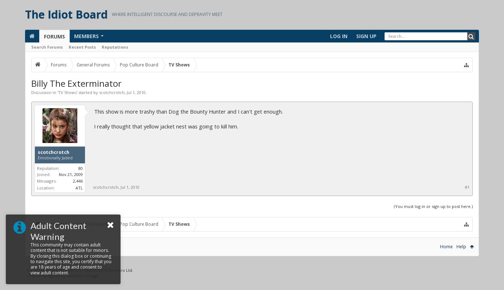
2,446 (78, 181)
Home (446, 247)
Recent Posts (82, 47)
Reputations (115, 47)
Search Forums (47, 47)
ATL (79, 188)
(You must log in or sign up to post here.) (433, 206)
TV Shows (67, 92)
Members (86, 36)
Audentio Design (83, 287)
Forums (54, 36)
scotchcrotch (112, 92)
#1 (467, 187)
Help (461, 247)
